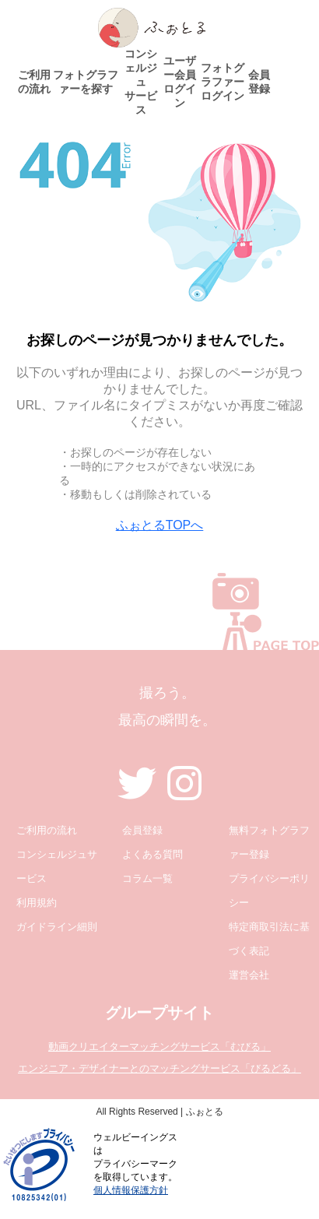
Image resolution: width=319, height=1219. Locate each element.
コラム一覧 (147, 878)
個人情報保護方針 (130, 1190)
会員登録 (259, 82)
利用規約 (36, 902)
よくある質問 (152, 854)
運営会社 (249, 975)
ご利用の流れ (34, 82)
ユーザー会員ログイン (179, 81)
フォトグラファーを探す (85, 82)
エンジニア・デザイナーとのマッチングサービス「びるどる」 (159, 1068)
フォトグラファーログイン (222, 81)
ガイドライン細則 (56, 927)
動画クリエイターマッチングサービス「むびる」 (159, 1046)
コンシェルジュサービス (140, 81)
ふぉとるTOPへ (160, 525)
